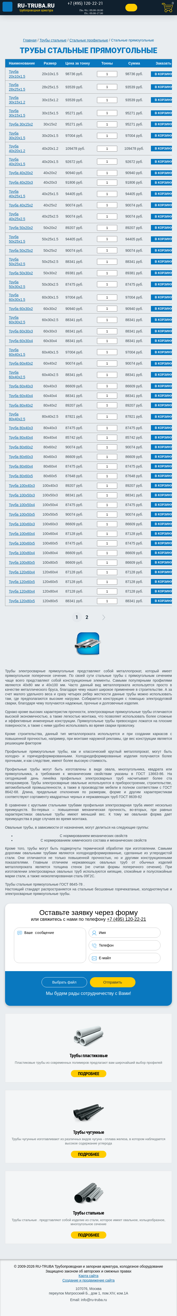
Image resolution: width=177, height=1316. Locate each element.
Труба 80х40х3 (21, 428)
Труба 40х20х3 (21, 182)
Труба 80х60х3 (21, 457)
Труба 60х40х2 (21, 363)
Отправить (112, 982)
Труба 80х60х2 (21, 447)
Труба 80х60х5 (21, 476)
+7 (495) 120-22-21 (126, 919)
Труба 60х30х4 (21, 341)
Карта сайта (88, 1276)
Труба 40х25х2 (21, 205)
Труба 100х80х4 (22, 553)
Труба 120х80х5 (22, 601)
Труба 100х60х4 (22, 534)
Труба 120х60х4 (22, 572)
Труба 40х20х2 (21, 173)
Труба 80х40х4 (21, 437)
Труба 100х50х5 (22, 514)
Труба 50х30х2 (21, 273)
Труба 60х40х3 (21, 386)
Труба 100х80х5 (22, 562)
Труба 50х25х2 (21, 250)
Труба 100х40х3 (22, 486)
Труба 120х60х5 (22, 582)
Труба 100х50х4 (22, 505)
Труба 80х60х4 (21, 466)
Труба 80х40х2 (21, 405)
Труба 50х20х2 (21, 228)
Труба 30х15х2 (21, 124)
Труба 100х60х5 (22, 543)
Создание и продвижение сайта (88, 1280)
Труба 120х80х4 (22, 591)
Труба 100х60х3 (22, 524)
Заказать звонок (126, 7)
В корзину (163, 74)
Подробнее (88, 1073)
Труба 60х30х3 (21, 331)
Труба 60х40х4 (21, 396)
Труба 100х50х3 (22, 495)
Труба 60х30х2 (21, 309)
